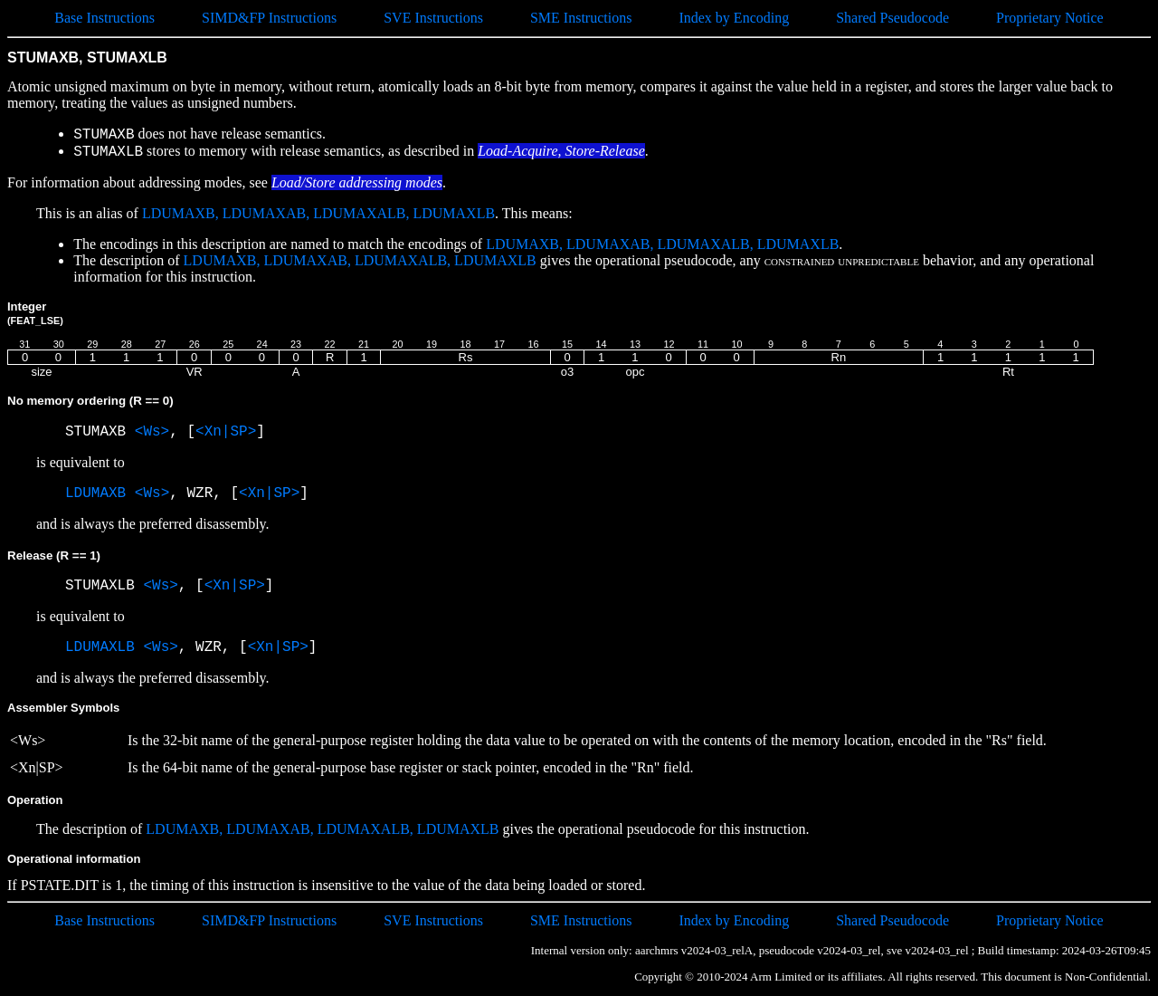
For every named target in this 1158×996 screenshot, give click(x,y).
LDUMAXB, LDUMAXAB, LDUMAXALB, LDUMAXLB (318, 213)
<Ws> (152, 432)
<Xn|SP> (225, 432)
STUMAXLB (104, 586)
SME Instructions (580, 17)
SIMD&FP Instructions (269, 17)
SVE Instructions (433, 17)
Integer (35, 313)
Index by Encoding (734, 17)
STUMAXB (100, 432)
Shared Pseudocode (892, 17)
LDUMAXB (95, 493)
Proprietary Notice (1050, 17)
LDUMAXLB (100, 647)
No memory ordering (90, 400)
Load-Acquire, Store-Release (561, 150)
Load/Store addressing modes (356, 182)
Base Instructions (104, 17)
